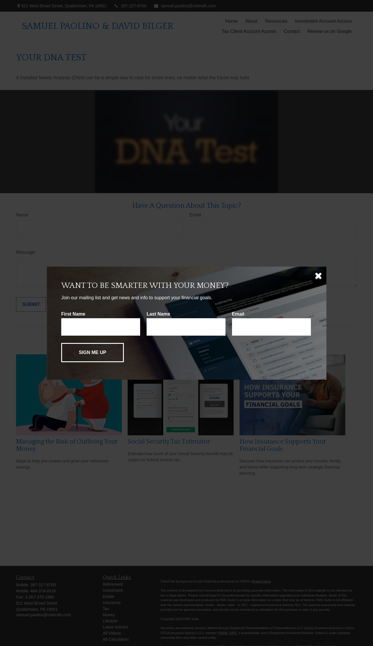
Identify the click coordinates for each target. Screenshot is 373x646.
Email (238, 313)
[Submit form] (92, 352)
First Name (73, 313)
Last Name (158, 313)
